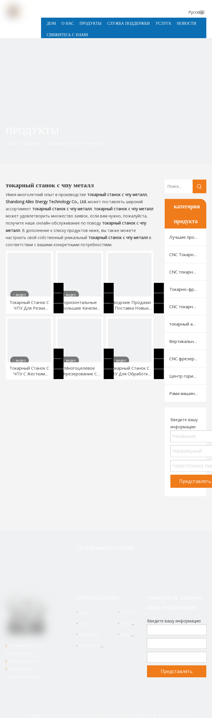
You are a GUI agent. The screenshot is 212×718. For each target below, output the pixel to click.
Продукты (89, 634)
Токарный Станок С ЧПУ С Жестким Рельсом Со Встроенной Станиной (29, 371)
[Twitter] (78, 562)
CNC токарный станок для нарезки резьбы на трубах (187, 306)
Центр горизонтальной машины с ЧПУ (187, 376)
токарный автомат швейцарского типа (187, 324)
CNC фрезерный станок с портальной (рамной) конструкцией (187, 358)
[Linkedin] (114, 562)
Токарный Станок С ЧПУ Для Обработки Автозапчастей (129, 371)
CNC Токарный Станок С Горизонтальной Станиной (187, 254)
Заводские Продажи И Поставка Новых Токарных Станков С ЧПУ (130, 305)
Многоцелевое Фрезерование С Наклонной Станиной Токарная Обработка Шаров (79, 371)
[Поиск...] (179, 186)
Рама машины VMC (187, 393)
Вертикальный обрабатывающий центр (187, 341)
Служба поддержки (99, 645)
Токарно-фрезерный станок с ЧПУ (187, 289)
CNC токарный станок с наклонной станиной (187, 272)
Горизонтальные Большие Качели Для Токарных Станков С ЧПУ (79, 305)
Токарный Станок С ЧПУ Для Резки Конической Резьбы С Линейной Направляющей (29, 305)
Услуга (127, 612)
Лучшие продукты (187, 237)
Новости (129, 623)
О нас (85, 623)
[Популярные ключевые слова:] (201, 12)
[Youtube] (132, 562)
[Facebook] (96, 562)
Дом (83, 612)
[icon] (194, 139)
